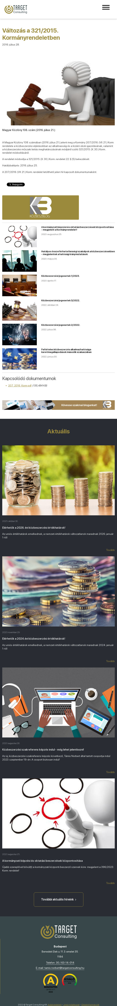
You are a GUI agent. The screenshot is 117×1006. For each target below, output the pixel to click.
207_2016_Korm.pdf (20, 385)
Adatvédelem (55, 1004)
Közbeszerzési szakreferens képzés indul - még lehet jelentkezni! (43, 749)
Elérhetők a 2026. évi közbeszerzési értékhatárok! (33, 527)
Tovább (110, 549)
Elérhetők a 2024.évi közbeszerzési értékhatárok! (33, 638)
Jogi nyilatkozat (71, 1004)
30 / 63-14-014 (65, 962)
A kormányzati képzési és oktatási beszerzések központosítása (42, 860)
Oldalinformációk (90, 1004)
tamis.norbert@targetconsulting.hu (64, 967)
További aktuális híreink (58, 899)
